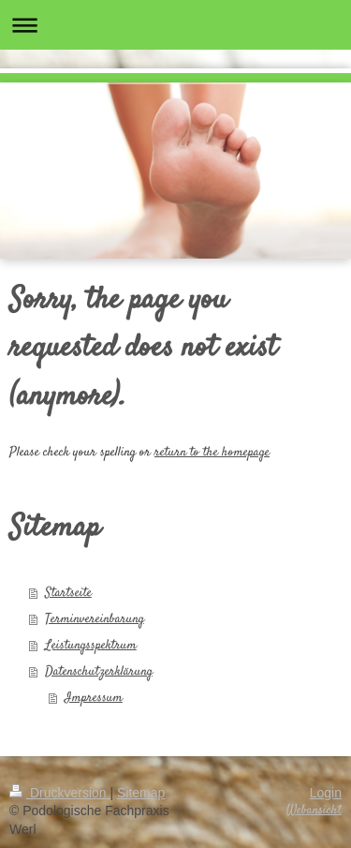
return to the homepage (212, 452)
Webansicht (314, 810)
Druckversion (59, 792)
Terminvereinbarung (94, 619)
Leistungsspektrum (91, 645)
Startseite (68, 593)
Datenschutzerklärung (99, 671)
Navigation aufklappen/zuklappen (175, 25)
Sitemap (141, 792)
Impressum (94, 698)
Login (326, 792)
